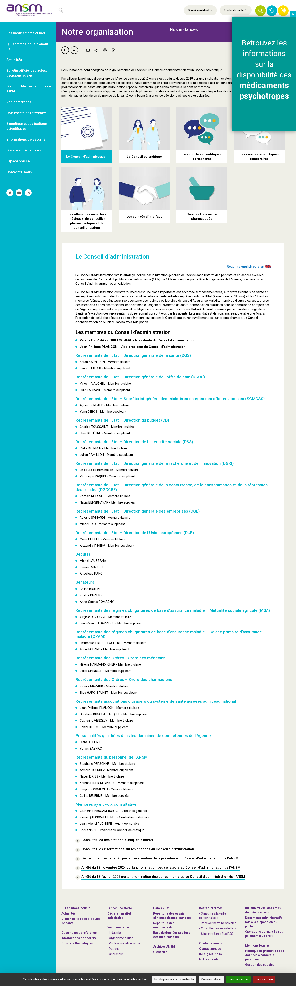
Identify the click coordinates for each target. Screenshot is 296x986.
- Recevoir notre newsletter (217, 923)
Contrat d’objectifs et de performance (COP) (129, 279)
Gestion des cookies (259, 964)
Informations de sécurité (79, 938)
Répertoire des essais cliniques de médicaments (172, 915)
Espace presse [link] (18, 161)
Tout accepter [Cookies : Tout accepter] (238, 979)
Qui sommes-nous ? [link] (75, 908)
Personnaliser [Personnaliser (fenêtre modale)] (211, 979)
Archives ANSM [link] (164, 946)
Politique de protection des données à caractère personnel (264, 955)
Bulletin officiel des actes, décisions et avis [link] (26, 72)
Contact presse (210, 948)
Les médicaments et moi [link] (25, 33)
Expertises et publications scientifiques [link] (26, 126)
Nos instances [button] (184, 29)
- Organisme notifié (120, 938)
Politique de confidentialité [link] (174, 979)
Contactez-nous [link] (19, 172)
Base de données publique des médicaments (171, 935)
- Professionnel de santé (123, 943)
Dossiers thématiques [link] (23, 150)
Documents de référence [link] (26, 113)
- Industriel (114, 932)
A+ (65, 50)
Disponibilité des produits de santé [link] (28, 88)
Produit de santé (235, 10)
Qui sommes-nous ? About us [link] (27, 46)
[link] (28, 11)
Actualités (68, 913)
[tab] (205, 29)
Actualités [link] (14, 60)
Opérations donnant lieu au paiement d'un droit (264, 934)
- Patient (113, 948)
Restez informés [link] (211, 908)
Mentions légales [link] (257, 945)
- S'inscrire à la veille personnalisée (212, 915)
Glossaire (160, 952)
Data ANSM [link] (161, 908)
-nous (210, 954)
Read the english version (249, 266)
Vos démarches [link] (18, 102)
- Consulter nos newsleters (217, 928)
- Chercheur (115, 954)
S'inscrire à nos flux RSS (217, 933)
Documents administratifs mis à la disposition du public (264, 922)
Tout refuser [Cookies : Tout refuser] (264, 979)
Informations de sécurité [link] (25, 139)
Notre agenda (209, 959)
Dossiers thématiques (77, 943)
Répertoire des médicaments (163, 925)
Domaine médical (200, 10)
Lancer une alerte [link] (119, 908)
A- (74, 50)
